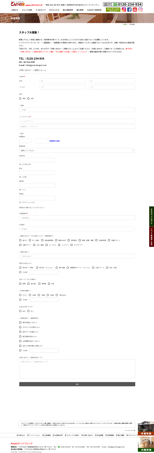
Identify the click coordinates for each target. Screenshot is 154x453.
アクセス (48, 447)
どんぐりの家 (27, 10)
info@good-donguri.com (36, 65)
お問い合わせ (87, 435)
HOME (125, 24)
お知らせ (14, 10)
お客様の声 (58, 435)
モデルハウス (54, 10)
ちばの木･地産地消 (94, 10)
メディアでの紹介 (72, 435)
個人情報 (120, 435)
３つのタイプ (40, 10)
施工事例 (80, 10)
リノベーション (33, 435)
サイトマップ (132, 435)
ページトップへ (130, 430)
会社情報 (99, 435)
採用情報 (110, 435)
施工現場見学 (68, 10)
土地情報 (46, 435)
